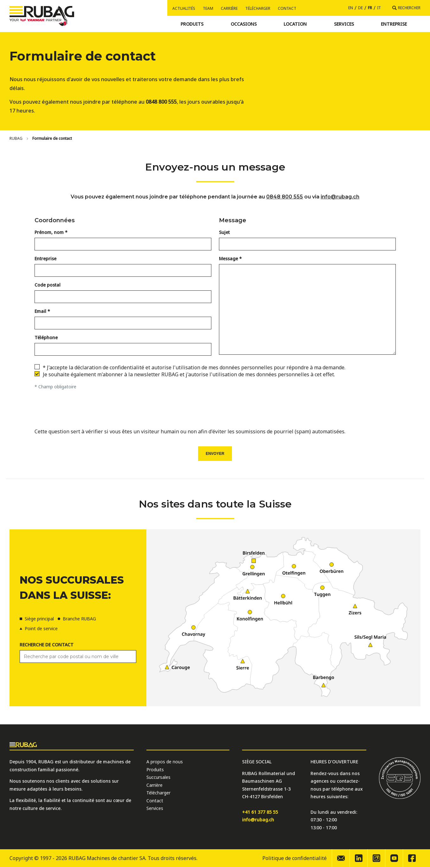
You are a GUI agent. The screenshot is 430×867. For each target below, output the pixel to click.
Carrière (229, 8)
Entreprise (45, 259)
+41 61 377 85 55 (260, 812)
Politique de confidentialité (294, 858)
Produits (155, 770)
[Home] (16, 138)
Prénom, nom (49, 232)
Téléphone (46, 337)
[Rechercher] (406, 8)
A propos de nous (164, 762)
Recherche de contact (47, 645)
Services (154, 808)
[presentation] (215, 410)
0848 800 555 (284, 197)
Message (228, 259)
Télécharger (257, 8)
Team (208, 8)
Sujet (224, 232)
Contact (287, 8)
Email (40, 311)
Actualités (183, 8)
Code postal (48, 285)
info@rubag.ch (340, 197)
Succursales (158, 777)
